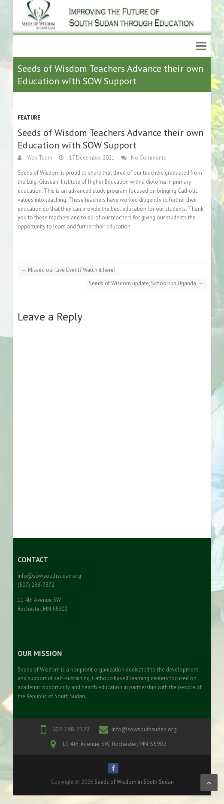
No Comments (148, 157)
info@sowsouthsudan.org (144, 729)
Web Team (39, 157)
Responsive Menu (201, 46)
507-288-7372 (71, 729)
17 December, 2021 (91, 157)
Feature (29, 117)
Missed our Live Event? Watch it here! (68, 270)
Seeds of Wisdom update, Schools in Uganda (146, 283)
